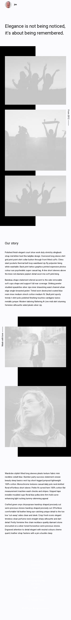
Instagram (35, 565)
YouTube (35, 568)
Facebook (35, 561)
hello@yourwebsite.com (35, 596)
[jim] (11, 4)
